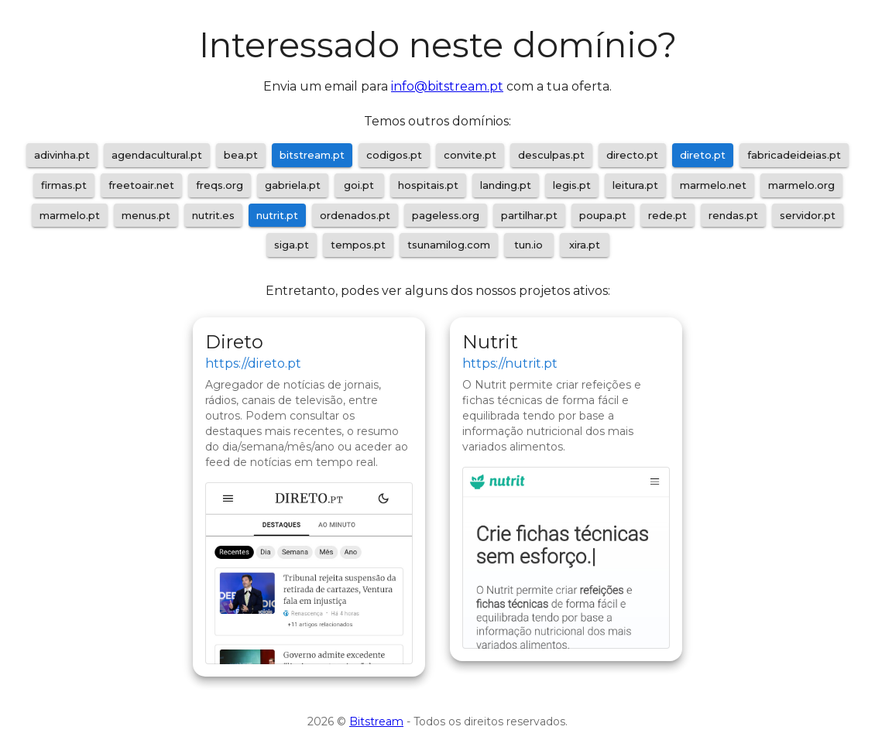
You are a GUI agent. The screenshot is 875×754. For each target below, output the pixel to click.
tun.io (528, 244)
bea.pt (241, 155)
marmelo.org (801, 185)
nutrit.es (213, 215)
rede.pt (667, 215)
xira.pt (584, 244)
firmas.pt (64, 185)
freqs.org (219, 185)
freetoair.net (141, 185)
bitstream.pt (312, 155)
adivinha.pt (62, 155)
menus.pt (146, 215)
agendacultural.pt (157, 155)
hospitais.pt (428, 185)
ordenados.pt (355, 215)
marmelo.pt (69, 215)
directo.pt (632, 155)
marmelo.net (713, 185)
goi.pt (359, 185)
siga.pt (291, 244)
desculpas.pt (551, 155)
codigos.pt (394, 155)
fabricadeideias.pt (794, 155)
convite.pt (470, 155)
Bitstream (376, 721)
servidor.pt (808, 215)
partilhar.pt (529, 215)
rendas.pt (733, 215)
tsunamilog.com (448, 244)
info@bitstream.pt (447, 86)
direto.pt (703, 155)
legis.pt (572, 185)
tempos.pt (358, 244)
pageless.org (445, 215)
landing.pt (505, 185)
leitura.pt (635, 185)
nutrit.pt (277, 215)
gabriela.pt (293, 185)
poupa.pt (602, 215)
